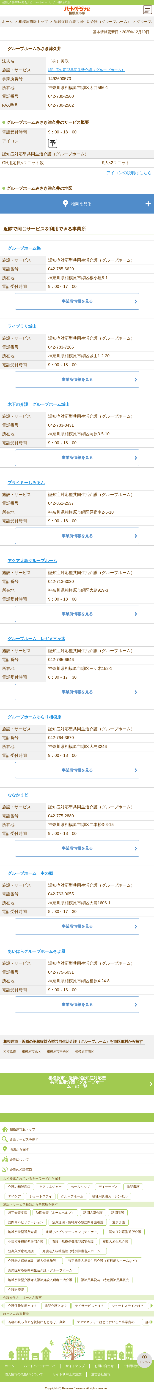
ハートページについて (40, 1366)
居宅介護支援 (17, 1212)
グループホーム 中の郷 (30, 873)
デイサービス (108, 1187)
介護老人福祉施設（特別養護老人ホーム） (72, 1251)
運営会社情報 (100, 1374)
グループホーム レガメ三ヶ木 (36, 639)
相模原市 (9, 1051)
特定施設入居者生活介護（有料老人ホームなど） (103, 1260)
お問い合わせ (104, 1366)
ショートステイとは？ (128, 1306)
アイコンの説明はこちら (129, 173)
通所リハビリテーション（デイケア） (73, 1232)
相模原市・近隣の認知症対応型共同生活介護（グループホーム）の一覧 (77, 1082)
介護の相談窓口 (21, 1169)
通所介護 (118, 1222)
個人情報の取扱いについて (24, 1374)
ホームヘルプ (80, 1187)
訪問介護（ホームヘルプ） (55, 1212)
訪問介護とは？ (56, 1306)
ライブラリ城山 (22, 326)
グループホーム (72, 1196)
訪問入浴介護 (93, 1212)
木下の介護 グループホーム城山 (38, 404)
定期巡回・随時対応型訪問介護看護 (77, 1222)
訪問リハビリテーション (25, 1222)
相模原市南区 (84, 1051)
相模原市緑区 (31, 1051)
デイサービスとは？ (89, 1306)
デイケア (14, 1196)
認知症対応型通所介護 (125, 1232)
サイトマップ (75, 1366)
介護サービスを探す (24, 1139)
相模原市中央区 (58, 1051)
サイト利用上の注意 (67, 1374)
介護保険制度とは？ (22, 1306)
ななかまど (18, 795)
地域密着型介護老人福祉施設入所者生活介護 (40, 1280)
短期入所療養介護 (21, 1251)
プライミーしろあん (26, 482)
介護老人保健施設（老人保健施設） (33, 1260)
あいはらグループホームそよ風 (36, 951)
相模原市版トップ (33, 22)
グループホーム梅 (24, 248)
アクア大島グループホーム (32, 560)
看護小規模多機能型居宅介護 (73, 1241)
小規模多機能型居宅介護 (25, 1241)
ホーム (7, 22)
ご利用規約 (131, 1366)
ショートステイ (41, 1196)
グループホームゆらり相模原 (34, 717)
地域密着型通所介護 (22, 1232)
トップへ (144, 1362)
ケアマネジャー (50, 1187)
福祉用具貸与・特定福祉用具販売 (105, 1280)
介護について (19, 1159)
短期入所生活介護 (115, 1241)
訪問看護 (133, 1187)
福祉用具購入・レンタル (109, 1196)
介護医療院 (16, 1289)
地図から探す (19, 1149)
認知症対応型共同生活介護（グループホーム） (92, 22)
